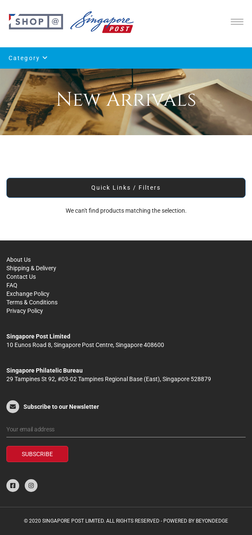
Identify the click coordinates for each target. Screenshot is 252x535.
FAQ (11, 285)
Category (28, 58)
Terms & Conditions (32, 302)
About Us (18, 259)
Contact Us (21, 276)
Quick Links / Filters (126, 187)
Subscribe (37, 454)
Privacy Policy (24, 310)
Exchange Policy (27, 293)
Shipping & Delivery (31, 268)
